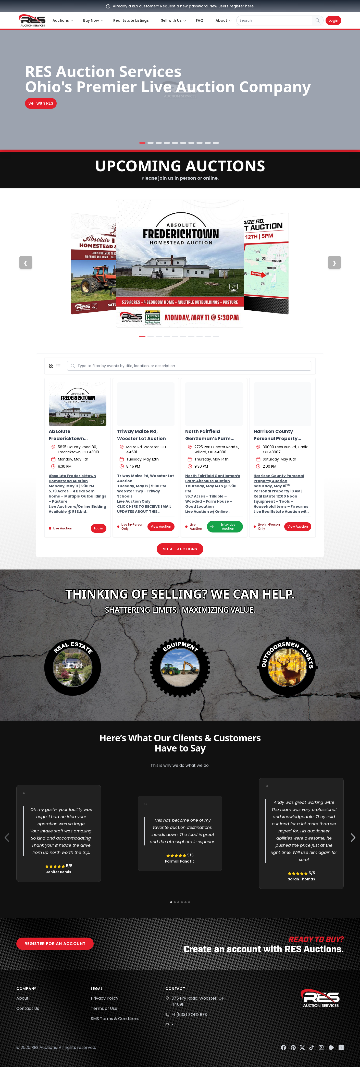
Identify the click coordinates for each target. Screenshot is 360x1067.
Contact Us (27, 1008)
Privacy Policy (104, 998)
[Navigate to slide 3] (178, 902)
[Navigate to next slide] (353, 837)
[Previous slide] (25, 262)
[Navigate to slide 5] (185, 902)
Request (168, 6)
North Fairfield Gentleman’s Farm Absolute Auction (208, 438)
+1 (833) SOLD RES (189, 1014)
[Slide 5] (175, 143)
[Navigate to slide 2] (175, 902)
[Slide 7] (191, 143)
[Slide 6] (183, 143)
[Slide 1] (142, 143)
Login (333, 20)
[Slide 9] (208, 143)
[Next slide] (334, 262)
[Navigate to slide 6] (189, 902)
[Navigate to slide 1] (171, 902)
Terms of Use (104, 1008)
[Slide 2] (150, 143)
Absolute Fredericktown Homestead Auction (73, 438)
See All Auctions (180, 549)
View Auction (161, 526)
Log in (98, 528)
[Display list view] (59, 365)
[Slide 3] (159, 143)
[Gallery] (180, 837)
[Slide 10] (216, 143)
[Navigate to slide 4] (182, 902)
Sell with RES (40, 103)
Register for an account (54, 944)
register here (242, 6)
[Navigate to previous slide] (7, 837)
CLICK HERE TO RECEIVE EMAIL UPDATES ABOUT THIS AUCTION (144, 511)
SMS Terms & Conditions (115, 1019)
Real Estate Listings (131, 20)
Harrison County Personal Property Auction (275, 438)
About (22, 998)
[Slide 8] (199, 143)
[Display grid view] (52, 365)
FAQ (199, 20)
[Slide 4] (167, 143)
